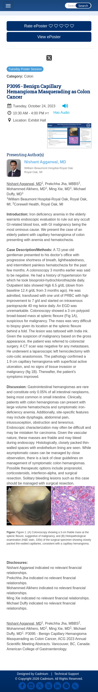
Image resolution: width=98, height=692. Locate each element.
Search (83, 6)
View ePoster (49, 37)
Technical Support (66, 674)
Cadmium (41, 674)
